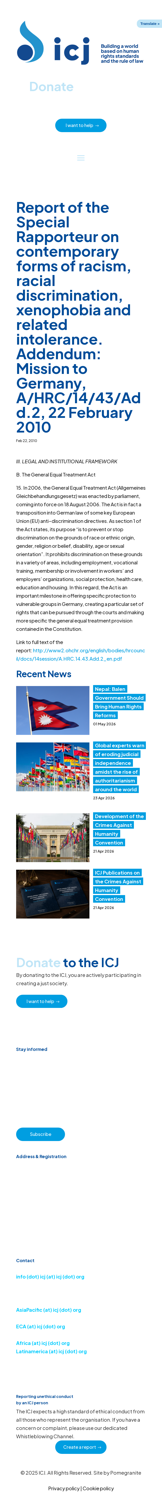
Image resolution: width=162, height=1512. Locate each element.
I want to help (79, 125)
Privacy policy (64, 1488)
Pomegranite (125, 1473)
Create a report (79, 1447)
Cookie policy (98, 1488)
